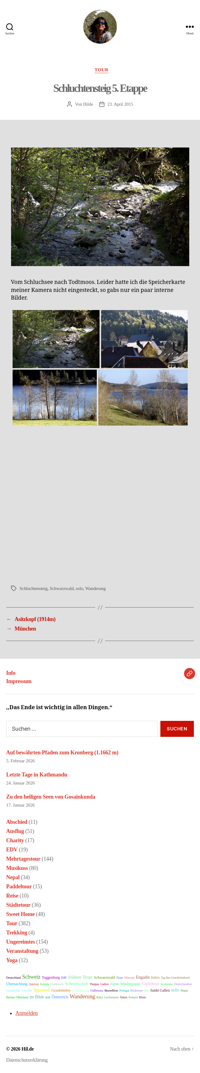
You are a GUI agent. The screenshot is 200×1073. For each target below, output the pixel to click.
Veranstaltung (22, 951)
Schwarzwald (62, 588)
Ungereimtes (20, 942)
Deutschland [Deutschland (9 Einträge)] (13, 977)
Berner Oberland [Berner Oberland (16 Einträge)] (17, 997)
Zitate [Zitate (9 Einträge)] (119, 977)
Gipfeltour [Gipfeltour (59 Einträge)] (150, 983)
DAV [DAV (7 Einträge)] (64, 977)
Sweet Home (20, 914)
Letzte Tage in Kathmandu (36, 775)
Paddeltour (19, 886)
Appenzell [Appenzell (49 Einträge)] (41, 990)
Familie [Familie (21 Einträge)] (27, 990)
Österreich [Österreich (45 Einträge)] (60, 997)
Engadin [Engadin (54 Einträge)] (143, 977)
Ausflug (15, 831)
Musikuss (17, 868)
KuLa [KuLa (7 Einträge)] (99, 997)
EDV (12, 850)
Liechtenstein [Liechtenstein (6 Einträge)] (111, 997)
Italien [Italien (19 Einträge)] (155, 978)
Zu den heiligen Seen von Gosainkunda (50, 797)
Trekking (16, 933)
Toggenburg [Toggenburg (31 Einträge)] (51, 977)
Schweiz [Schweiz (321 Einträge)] (31, 977)
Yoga (12, 960)
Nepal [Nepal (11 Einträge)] (184, 990)
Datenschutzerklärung (27, 1060)
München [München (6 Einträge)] (129, 977)
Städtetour (18, 905)
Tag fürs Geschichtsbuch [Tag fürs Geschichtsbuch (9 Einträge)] (175, 977)
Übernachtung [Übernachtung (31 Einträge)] (17, 984)
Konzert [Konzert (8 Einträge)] (133, 997)
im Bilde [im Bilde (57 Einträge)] (36, 996)
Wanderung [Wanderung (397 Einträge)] (82, 996)
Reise (12, 896)
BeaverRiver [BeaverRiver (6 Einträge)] (111, 990)
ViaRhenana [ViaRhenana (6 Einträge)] (96, 990)
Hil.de (28, 1048)
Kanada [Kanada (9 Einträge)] (44, 984)
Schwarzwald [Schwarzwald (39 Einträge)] (104, 977)
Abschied (16, 822)
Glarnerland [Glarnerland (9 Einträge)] (13, 990)
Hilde (88, 104)
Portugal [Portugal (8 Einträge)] (124, 990)
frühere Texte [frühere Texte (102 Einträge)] (80, 977)
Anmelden (26, 1013)
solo (79, 588)
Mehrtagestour (23, 859)
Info (10, 673)
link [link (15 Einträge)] (47, 997)
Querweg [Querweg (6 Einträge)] (34, 984)
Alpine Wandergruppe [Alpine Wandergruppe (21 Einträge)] (125, 984)
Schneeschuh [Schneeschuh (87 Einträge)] (76, 983)
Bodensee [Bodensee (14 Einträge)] (136, 990)
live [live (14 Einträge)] (146, 990)
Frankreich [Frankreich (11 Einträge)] (57, 984)
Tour (101, 69)
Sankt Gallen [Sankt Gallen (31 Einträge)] (160, 990)
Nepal (13, 877)
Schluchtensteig (34, 588)
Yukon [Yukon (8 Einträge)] (123, 997)
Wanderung (95, 588)
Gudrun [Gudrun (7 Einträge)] (104, 984)
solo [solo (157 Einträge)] (175, 990)
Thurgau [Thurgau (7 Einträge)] (94, 984)
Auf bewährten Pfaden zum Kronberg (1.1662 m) (62, 752)
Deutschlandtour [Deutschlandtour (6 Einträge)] (183, 984)
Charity (15, 840)
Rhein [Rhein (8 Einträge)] (142, 997)
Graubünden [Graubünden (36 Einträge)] (60, 990)
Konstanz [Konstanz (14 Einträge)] (167, 984)
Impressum (18, 681)
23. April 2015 (120, 104)
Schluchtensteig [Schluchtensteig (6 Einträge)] (80, 990)
